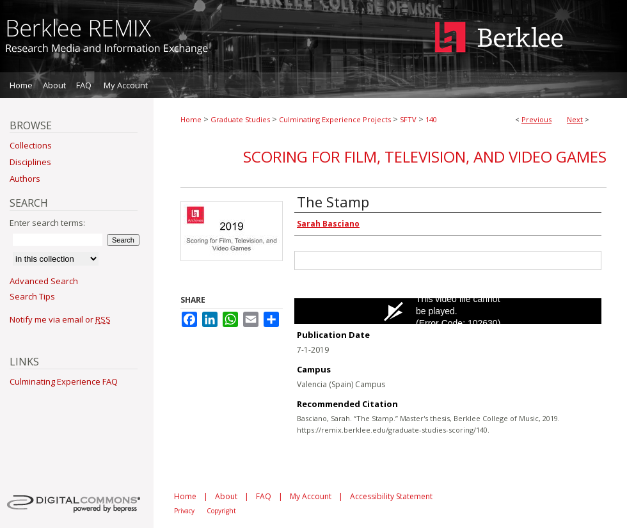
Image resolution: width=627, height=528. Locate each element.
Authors (25, 178)
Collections (31, 145)
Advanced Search (44, 281)
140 (431, 119)
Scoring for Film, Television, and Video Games (425, 156)
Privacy (184, 510)
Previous (536, 119)
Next (575, 119)
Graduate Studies (240, 119)
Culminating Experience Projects (335, 119)
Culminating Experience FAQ (64, 381)
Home (191, 119)
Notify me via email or (60, 319)
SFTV (408, 119)
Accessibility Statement (391, 496)
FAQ (263, 496)
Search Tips (32, 296)
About (226, 496)
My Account (310, 496)
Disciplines (30, 162)
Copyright (221, 510)
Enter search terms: (47, 222)
